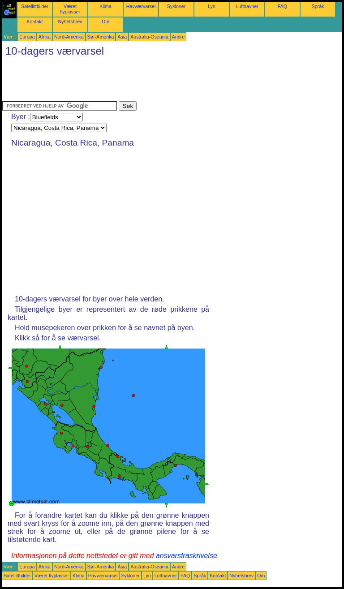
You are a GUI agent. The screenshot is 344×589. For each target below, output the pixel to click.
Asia (122, 36)
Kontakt (34, 21)
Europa (26, 36)
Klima (105, 6)
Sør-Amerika (100, 36)
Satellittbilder (34, 6)
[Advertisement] (165, 81)
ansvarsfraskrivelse (186, 555)
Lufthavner (247, 6)
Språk (318, 6)
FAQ (282, 6)
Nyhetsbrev (70, 21)
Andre (178, 36)
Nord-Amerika (69, 36)
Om (105, 21)
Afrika (45, 36)
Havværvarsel (141, 6)
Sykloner (176, 6)
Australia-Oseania (149, 36)
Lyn (211, 6)
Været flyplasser (70, 9)
